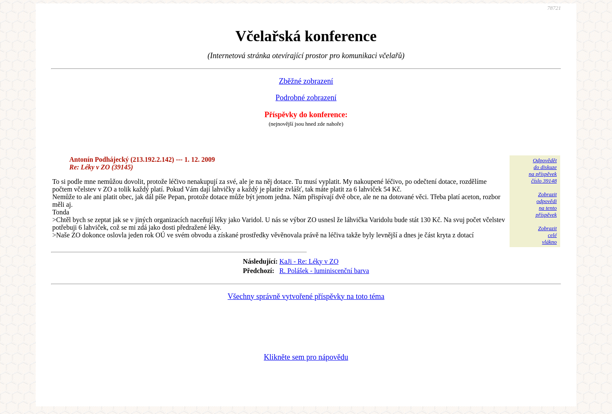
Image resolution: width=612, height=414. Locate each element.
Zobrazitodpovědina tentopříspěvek (546, 204)
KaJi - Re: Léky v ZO (308, 261)
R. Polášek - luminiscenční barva (324, 270)
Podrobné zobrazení (305, 97)
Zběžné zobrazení (306, 81)
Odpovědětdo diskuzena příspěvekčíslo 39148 (543, 170)
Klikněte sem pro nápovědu (306, 357)
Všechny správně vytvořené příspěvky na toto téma (306, 296)
